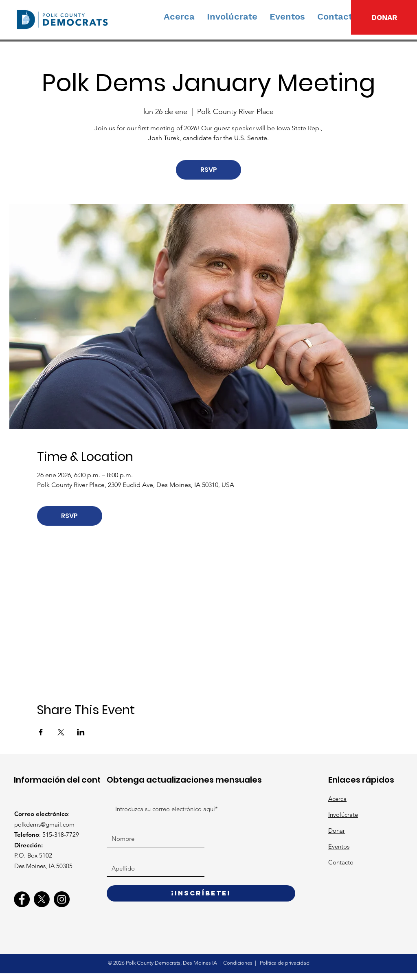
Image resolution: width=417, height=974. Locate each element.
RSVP (208, 169)
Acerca (337, 799)
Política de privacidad (284, 963)
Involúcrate (343, 814)
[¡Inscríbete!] (201, 893)
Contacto (340, 862)
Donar (336, 830)
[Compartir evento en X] (61, 732)
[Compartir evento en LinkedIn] (81, 732)
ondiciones (240, 963)
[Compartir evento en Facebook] (41, 732)
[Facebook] (22, 899)
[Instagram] (62, 899)
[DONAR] (384, 17)
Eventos (338, 846)
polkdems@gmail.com (44, 824)
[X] (42, 899)
